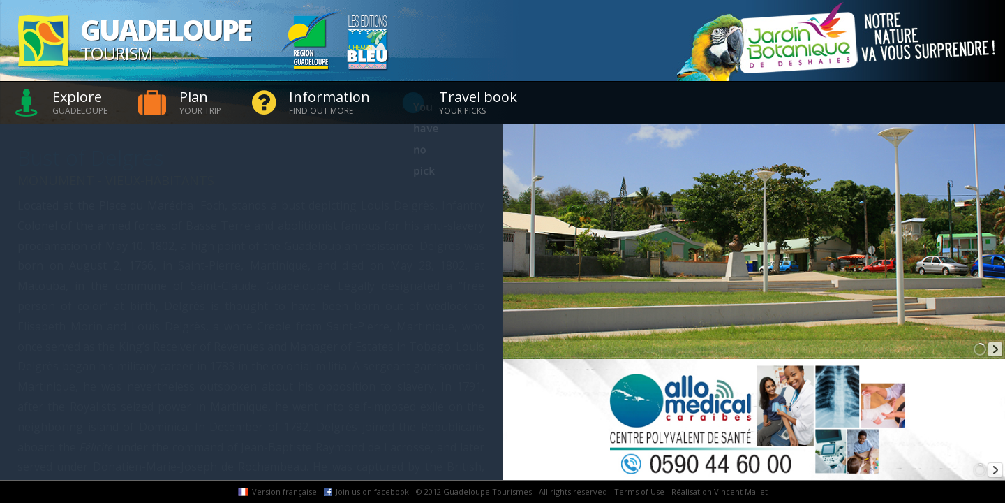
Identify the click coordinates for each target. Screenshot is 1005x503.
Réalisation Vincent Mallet (719, 491)
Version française (284, 491)
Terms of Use (639, 491)
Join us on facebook (372, 491)
